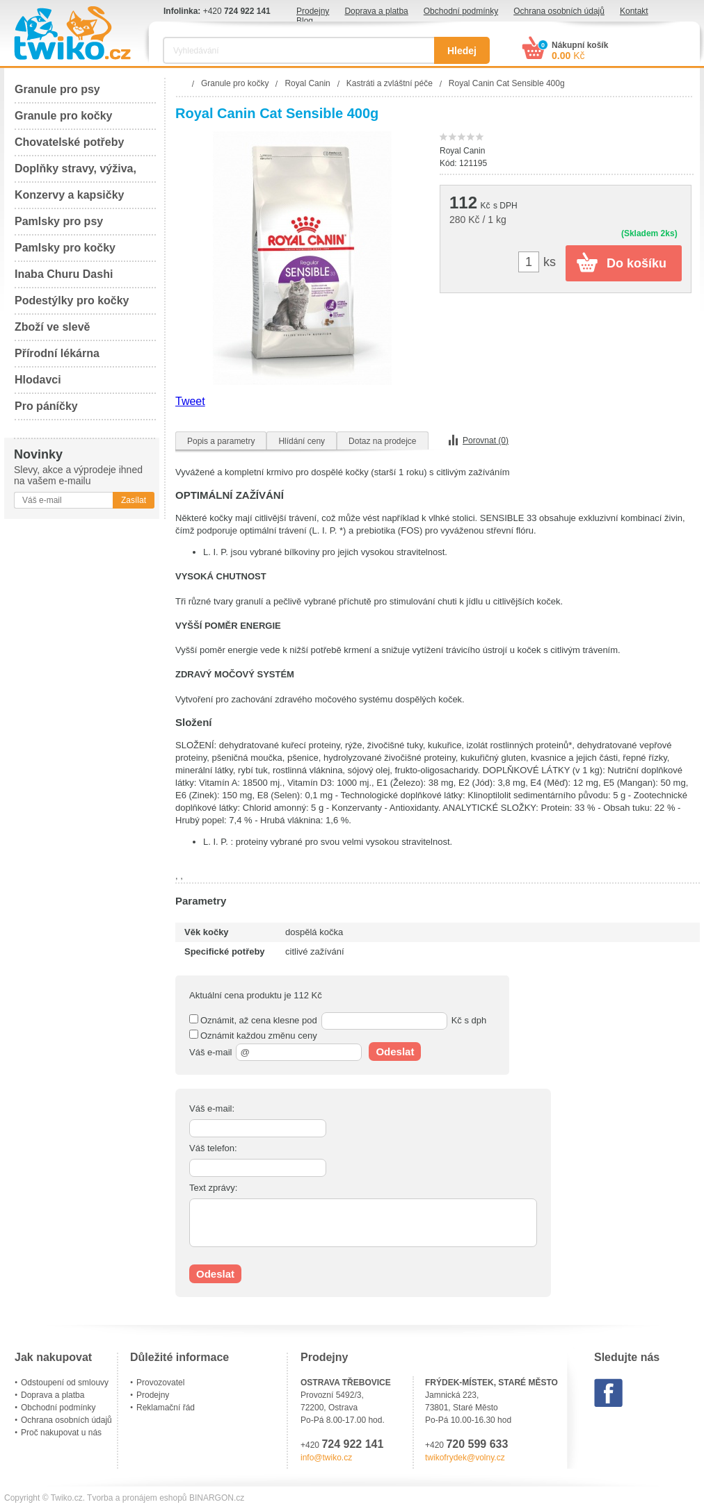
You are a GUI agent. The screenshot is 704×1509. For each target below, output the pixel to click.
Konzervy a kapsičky (69, 195)
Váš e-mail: (211, 1108)
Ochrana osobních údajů (559, 11)
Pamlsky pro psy (59, 221)
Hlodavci (38, 380)
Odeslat (395, 1051)
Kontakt (634, 11)
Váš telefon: (213, 1148)
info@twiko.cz (326, 1457)
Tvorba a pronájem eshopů (136, 1498)
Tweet (190, 401)
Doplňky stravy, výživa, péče (75, 173)
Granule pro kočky (64, 116)
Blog (304, 21)
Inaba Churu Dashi (64, 274)
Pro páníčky (46, 406)
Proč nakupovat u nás (61, 1432)
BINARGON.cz (216, 1498)
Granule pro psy (57, 89)
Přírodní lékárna (57, 353)
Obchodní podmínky (461, 11)
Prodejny (312, 11)
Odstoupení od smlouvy (65, 1382)
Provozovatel (160, 1382)
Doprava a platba (376, 11)
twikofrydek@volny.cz (465, 1457)
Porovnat (486, 440)
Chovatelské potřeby (69, 142)
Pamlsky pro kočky (65, 248)
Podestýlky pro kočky (72, 300)
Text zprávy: (213, 1187)
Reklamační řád (165, 1407)
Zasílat (133, 500)
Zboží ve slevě (52, 327)
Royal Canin (462, 151)
